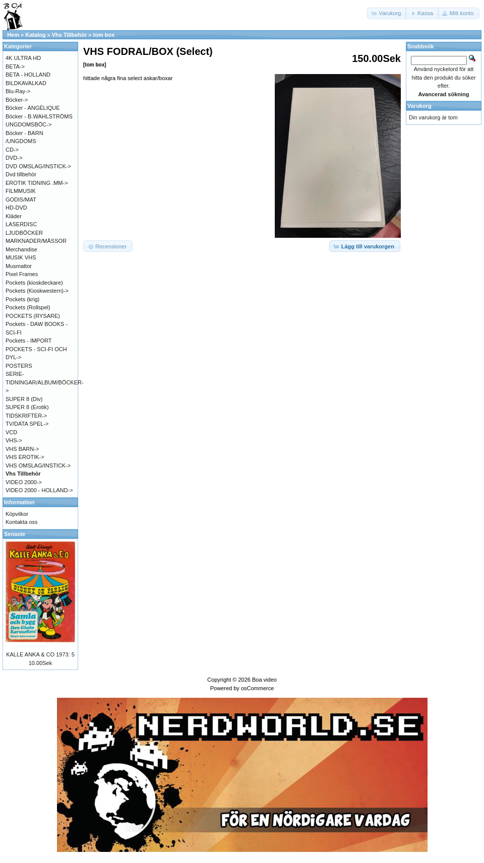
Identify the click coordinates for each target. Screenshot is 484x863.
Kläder (14, 216)
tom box (104, 35)
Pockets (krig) (22, 299)
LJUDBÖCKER (24, 233)
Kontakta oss (22, 522)
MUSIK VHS (21, 257)
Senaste (14, 534)
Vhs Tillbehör (69, 35)
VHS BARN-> (22, 449)
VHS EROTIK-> (25, 457)
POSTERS (19, 366)
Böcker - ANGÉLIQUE (33, 108)
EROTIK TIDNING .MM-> (37, 183)
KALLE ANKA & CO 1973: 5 (40, 654)
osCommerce (257, 688)
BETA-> (15, 66)
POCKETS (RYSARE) (33, 316)
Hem (13, 35)
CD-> (12, 150)
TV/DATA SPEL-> (27, 424)
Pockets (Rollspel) (28, 307)
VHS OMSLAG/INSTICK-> (38, 465)
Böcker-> (17, 100)
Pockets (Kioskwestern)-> (37, 291)
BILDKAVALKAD (26, 83)
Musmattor (19, 266)
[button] (387, 13)
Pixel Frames (22, 274)
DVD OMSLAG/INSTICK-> (38, 166)
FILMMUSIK (21, 191)
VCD (11, 432)
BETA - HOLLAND (28, 75)
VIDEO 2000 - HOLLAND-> (39, 490)
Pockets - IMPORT (28, 341)
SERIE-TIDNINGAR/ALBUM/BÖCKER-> (45, 382)
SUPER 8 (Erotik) (27, 407)
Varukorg (419, 106)
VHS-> (14, 440)
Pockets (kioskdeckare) (34, 283)
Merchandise (21, 249)
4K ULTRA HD (23, 58)
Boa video (264, 680)
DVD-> (14, 158)
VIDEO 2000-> (24, 482)
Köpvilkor (17, 514)
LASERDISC (21, 224)
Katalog (35, 35)
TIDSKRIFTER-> (26, 416)
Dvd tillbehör (21, 174)
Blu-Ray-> (18, 91)
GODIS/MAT (21, 199)
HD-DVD (16, 208)
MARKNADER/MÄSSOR (36, 241)
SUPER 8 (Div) (24, 399)
